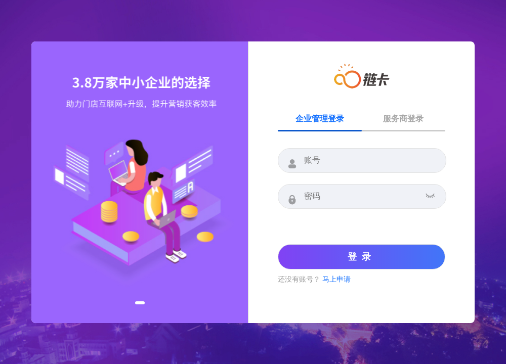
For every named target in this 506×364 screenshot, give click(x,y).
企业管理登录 (320, 118)
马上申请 (336, 279)
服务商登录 (403, 118)
